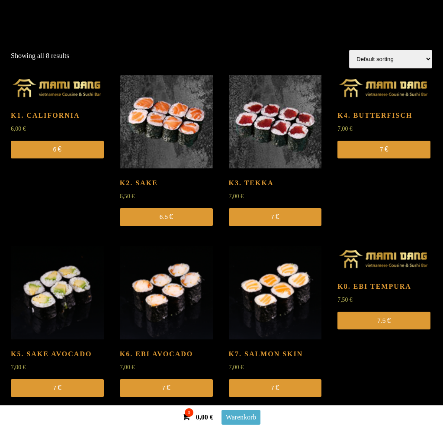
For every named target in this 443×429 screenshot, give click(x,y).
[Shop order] (390, 59)
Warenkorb (241, 417)
